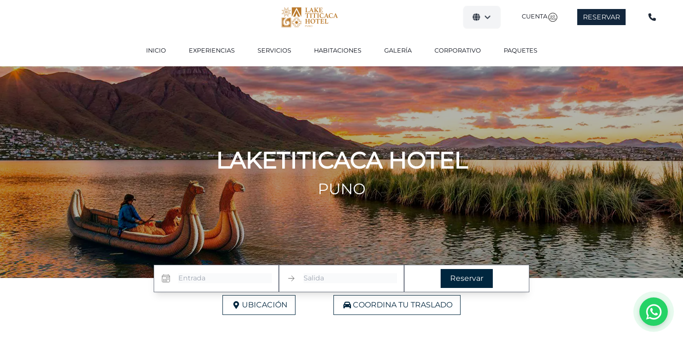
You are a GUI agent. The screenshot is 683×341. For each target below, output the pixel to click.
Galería (398, 50)
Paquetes (520, 50)
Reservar (601, 17)
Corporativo (457, 50)
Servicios (274, 50)
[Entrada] (225, 278)
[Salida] (350, 278)
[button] (482, 17)
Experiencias (212, 50)
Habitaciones (337, 50)
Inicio (156, 50)
